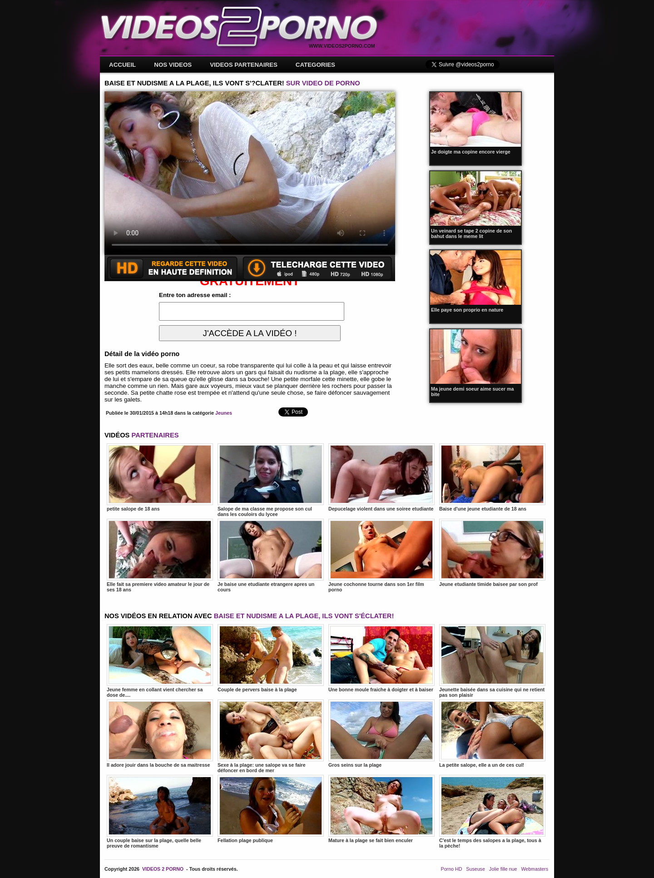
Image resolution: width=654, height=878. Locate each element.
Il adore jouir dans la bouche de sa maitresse (160, 733)
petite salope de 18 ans (160, 477)
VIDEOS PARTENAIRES (243, 64)
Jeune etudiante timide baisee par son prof (492, 553)
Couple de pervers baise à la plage (271, 658)
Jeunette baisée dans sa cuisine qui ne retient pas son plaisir (492, 661)
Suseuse (475, 869)
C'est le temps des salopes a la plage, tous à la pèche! (492, 811)
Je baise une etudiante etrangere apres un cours (271, 555)
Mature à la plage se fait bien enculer (381, 809)
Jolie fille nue (503, 869)
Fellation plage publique (271, 809)
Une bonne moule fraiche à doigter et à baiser (381, 658)
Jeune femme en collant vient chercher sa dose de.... (160, 661)
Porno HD (451, 869)
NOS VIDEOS (173, 64)
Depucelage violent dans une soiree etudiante (381, 477)
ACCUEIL (122, 64)
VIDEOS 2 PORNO (162, 869)
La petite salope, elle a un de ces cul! (492, 733)
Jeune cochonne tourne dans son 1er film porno (381, 555)
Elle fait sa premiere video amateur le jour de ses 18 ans (160, 555)
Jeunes (223, 413)
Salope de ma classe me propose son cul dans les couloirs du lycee (271, 480)
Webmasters (534, 869)
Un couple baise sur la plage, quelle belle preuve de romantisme (160, 811)
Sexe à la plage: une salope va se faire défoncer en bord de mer (271, 736)
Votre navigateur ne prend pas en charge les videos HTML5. (249, 173)
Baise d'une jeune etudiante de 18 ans (492, 477)
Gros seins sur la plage (381, 733)
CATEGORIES (315, 64)
